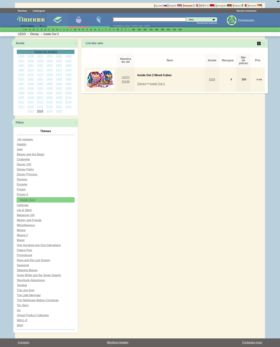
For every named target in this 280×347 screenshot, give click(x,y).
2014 (49, 102)
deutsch (254, 5)
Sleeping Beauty (27, 270)
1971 (40, 70)
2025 (49, 111)
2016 (68, 102)
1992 (68, 83)
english (175, 5)
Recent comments (246, 10)
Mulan (21, 240)
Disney (141, 83)
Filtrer (20, 122)
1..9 (25, 29)
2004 (68, 92)
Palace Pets (24, 250)
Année (20, 43)
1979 (59, 74)
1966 (49, 65)
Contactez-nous (252, 342)
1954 (49, 56)
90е (162, 29)
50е (139, 29)
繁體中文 (207, 5)
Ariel (19, 149)
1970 (31, 70)
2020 (49, 106)
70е (151, 29)
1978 (49, 74)
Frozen (21, 189)
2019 (40, 106)
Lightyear (23, 205)
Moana (21, 230)
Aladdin (21, 144)
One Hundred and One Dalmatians (39, 245)
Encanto (22, 184)
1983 (40, 79)
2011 (21, 102)
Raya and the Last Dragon (33, 260)
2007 (40, 97)
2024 (40, 111)
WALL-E (22, 320)
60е (145, 29)
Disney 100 (24, 164)
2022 (68, 106)
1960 (49, 60)
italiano (240, 5)
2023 (31, 111)
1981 (21, 79)
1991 (59, 83)
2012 (31, 102)
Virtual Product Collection (33, 315)
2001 (40, 92)
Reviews (22, 10)
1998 (68, 88)
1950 (31, 56)
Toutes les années (45, 51)
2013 (40, 102)
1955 (59, 56)
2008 (49, 97)
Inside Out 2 (27, 199)
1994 (31, 88)
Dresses (22, 179)
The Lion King (25, 290)
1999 (21, 92)
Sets (57, 20)
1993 (21, 88)
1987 (21, 83)
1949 (21, 56)
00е (168, 29)
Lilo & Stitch (24, 210)
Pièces (99, 20)
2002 (49, 92)
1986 (68, 79)
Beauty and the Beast (30, 154)
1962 (68, 60)
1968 (68, 65)
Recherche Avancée (207, 23)
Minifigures (78, 20)
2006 (31, 97)
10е (174, 29)
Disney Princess (27, 174)
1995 (40, 88)
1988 (31, 83)
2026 (59, 111)
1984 (49, 79)
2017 (21, 106)
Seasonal (23, 265)
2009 (59, 97)
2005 (21, 97)
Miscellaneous (26, 225)
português (223, 5)
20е (180, 29)
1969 (21, 70)
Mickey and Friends (29, 220)
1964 (31, 65)
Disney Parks (25, 169)
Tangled (22, 285)
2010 (68, 97)
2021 (59, 106)
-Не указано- (25, 139)
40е (133, 29)
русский (161, 5)
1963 (21, 65)
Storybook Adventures (31, 280)
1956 (68, 56)
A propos (23, 342)
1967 (59, 65)
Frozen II (22, 194)
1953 (40, 56)
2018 (31, 106)
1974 (68, 70)
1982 (31, 79)
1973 (59, 70)
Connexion (246, 20)
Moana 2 (22, 235)
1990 (49, 83)
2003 (59, 92)
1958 (31, 60)
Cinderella (23, 159)
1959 (40, 60)
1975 (21, 74)
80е (157, 29)
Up (18, 310)
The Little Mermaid (29, 295)
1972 (49, 70)
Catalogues (39, 10)
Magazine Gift (25, 215)
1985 (59, 79)
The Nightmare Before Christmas (38, 300)
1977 (40, 74)
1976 (31, 74)
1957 (21, 60)
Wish (20, 325)
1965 (40, 65)
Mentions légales (117, 342)
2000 (31, 92)
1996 (49, 88)
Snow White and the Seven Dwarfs (39, 275)
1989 (40, 83)
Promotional (24, 255)
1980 (68, 74)
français (191, 5)
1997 (59, 88)
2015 (59, 102)
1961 (59, 60)
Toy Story (23, 305)
